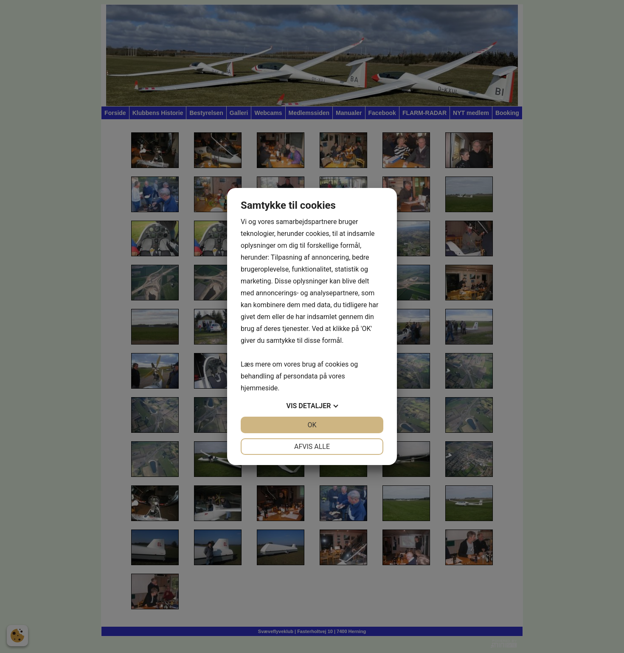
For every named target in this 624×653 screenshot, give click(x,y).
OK (311, 425)
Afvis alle (312, 447)
